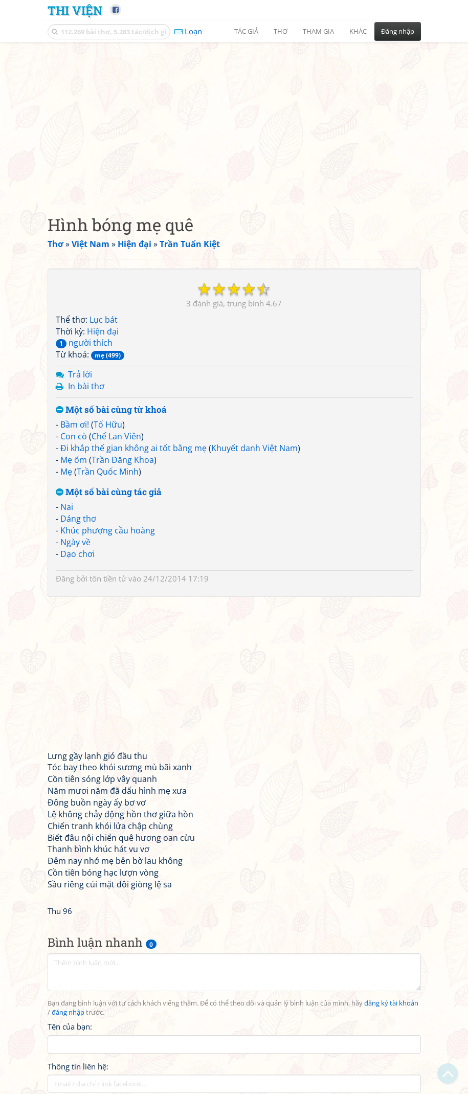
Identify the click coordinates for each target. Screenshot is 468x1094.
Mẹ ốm (73, 459)
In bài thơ (86, 386)
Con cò (73, 436)
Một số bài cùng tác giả (109, 492)
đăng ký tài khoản (391, 1003)
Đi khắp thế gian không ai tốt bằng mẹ (133, 448)
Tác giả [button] (246, 31)
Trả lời (80, 374)
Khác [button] (358, 31)
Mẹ (66, 471)
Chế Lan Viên (116, 436)
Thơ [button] (280, 31)
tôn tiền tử (108, 578)
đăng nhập (68, 1012)
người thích (84, 342)
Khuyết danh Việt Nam (254, 448)
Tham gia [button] (318, 31)
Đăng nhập (397, 31)
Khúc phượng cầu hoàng (107, 530)
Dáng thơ (78, 518)
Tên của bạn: (70, 1026)
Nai (66, 506)
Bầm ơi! (74, 424)
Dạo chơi (77, 554)
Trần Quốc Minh (108, 471)
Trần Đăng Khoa (123, 459)
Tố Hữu (108, 424)
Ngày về (75, 542)
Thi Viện (75, 10)
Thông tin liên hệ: (78, 1066)
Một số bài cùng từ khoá (111, 410)
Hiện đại (103, 331)
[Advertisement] (234, 120)
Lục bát (104, 319)
